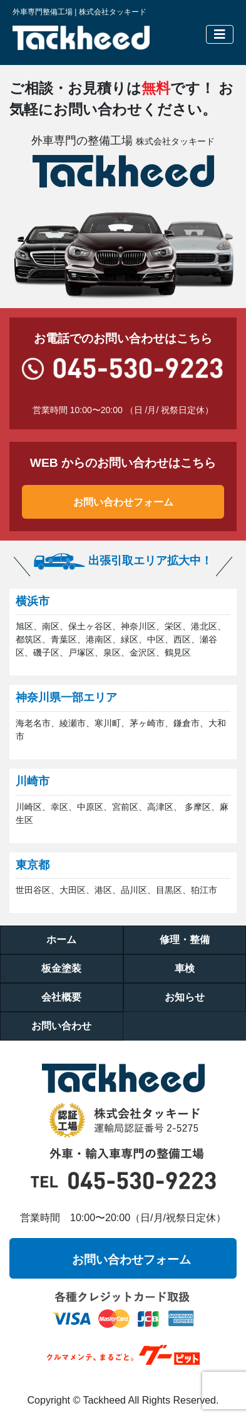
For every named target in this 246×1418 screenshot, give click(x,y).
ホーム (61, 939)
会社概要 (61, 997)
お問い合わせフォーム (123, 501)
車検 (185, 968)
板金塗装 (61, 968)
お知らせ (185, 997)
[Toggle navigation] (219, 34)
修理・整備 (185, 939)
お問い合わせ (61, 1026)
